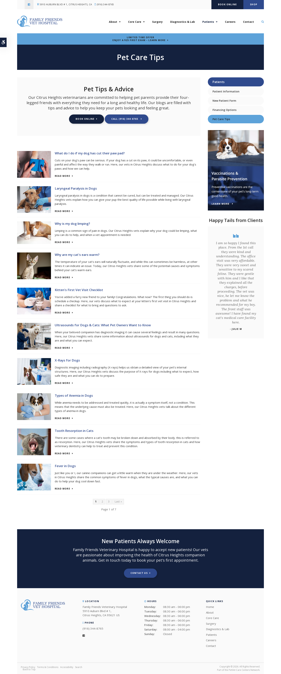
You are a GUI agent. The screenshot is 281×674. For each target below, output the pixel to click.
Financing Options (224, 110)
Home (210, 607)
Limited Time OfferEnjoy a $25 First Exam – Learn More (139, 39)
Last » (118, 501)
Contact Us (139, 573)
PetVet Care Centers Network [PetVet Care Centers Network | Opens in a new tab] (244, 670)
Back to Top (29, 669)
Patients (208, 22)
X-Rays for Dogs (67, 360)
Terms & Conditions (47, 667)
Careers (230, 22)
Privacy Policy (28, 667)
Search (78, 667)
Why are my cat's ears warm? (77, 254)
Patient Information (226, 91)
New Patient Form (224, 100)
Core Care (134, 22)
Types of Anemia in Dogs (74, 395)
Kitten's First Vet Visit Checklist (79, 290)
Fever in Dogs (65, 466)
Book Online (227, 4)
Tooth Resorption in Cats (74, 430)
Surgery (157, 22)
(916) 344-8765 (106, 4)
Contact (248, 22)
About (113, 22)
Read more (62, 176)
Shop (253, 4)
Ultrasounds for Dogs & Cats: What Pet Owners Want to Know (103, 325)
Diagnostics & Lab (182, 22)
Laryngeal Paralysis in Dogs (76, 188)
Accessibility (66, 667)
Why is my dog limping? (72, 223)
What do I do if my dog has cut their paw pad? (90, 153)
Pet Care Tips (221, 119)
